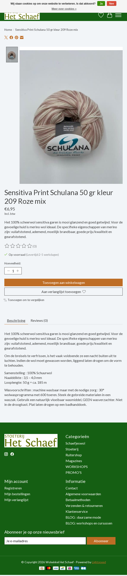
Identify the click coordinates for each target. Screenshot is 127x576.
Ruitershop (74, 455)
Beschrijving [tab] (16, 320)
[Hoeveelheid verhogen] (17, 270)
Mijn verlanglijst (16, 499)
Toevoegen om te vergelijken (24, 300)
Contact (72, 488)
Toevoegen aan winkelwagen (63, 282)
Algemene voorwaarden (83, 494)
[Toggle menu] (118, 15)
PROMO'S (74, 472)
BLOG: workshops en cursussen (89, 523)
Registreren (13, 488)
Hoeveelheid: (12, 263)
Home (8, 29)
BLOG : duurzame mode (83, 517)
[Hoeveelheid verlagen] (8, 270)
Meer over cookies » (64, 8)
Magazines (74, 460)
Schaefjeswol (75, 443)
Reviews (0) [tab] (39, 320)
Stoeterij (72, 449)
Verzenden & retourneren (84, 505)
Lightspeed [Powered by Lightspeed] (99, 562)
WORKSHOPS (77, 466)
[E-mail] (45, 540)
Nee (111, 3)
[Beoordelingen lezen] (18, 245)
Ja (101, 3)
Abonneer (101, 541)
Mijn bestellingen (17, 494)
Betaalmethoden (78, 499)
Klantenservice (77, 511)
